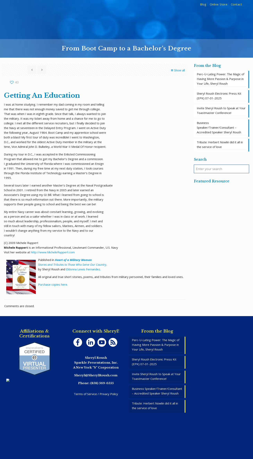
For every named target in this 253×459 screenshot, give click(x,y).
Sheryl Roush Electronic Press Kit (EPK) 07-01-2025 (219, 95)
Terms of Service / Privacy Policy (96, 394)
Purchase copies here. (53, 284)
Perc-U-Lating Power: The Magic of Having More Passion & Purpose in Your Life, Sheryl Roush (220, 78)
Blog (203, 4)
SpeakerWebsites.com (135, 445)
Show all (177, 70)
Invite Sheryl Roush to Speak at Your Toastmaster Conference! (221, 110)
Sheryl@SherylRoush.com (95, 375)
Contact (236, 4)
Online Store (218, 4)
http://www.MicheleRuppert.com (53, 252)
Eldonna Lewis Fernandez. (83, 269)
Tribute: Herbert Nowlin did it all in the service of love (220, 144)
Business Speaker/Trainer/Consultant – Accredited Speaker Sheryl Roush (219, 127)
